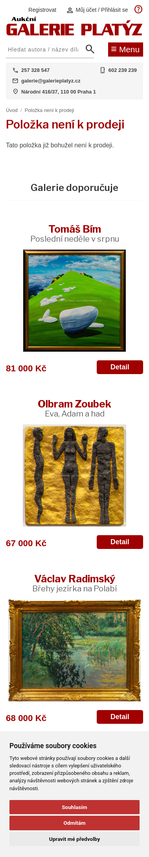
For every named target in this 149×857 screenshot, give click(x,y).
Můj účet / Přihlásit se (97, 10)
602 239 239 (123, 70)
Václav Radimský (74, 583)
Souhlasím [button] (74, 807)
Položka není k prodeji (49, 110)
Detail (119, 367)
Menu (125, 48)
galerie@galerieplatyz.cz (51, 81)
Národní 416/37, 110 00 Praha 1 (58, 92)
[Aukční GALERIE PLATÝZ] (74, 33)
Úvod (12, 110)
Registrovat (42, 10)
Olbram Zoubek (74, 408)
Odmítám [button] (74, 823)
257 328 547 (35, 70)
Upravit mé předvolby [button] (74, 839)
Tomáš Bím (74, 233)
